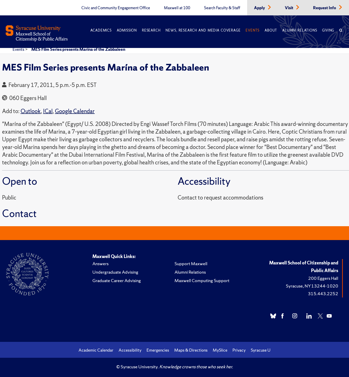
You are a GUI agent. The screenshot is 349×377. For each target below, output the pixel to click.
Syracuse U (260, 350)
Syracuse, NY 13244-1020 (312, 286)
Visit (289, 8)
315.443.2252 (323, 293)
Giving (328, 30)
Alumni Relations (299, 30)
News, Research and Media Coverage (203, 30)
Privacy (239, 350)
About (271, 30)
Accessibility (130, 350)
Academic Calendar (96, 350)
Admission (127, 30)
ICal (48, 111)
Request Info (325, 8)
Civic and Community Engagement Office (115, 8)
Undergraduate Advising (115, 272)
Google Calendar (75, 111)
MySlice (220, 350)
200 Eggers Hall (323, 278)
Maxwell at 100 (177, 8)
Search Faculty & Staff (222, 8)
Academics (101, 30)
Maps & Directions (191, 350)
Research (151, 30)
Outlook (31, 111)
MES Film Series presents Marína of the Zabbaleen (78, 49)
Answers (100, 263)
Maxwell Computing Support (201, 280)
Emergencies (158, 350)
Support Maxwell (190, 263)
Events (252, 30)
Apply (260, 8)
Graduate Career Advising (116, 280)
